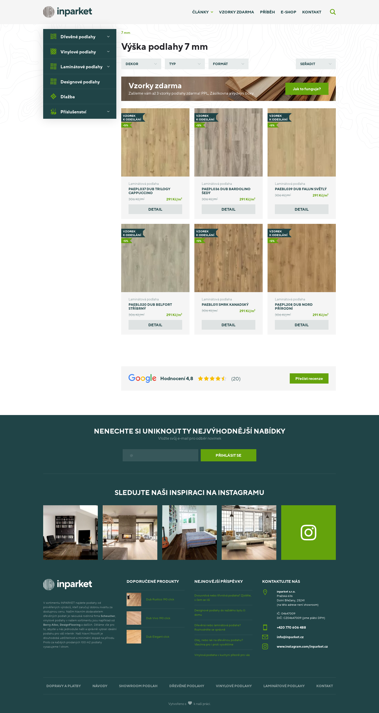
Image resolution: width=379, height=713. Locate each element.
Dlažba (62, 96)
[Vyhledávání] (333, 12)
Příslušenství (81, 111)
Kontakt (311, 12)
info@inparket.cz (290, 637)
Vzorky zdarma (236, 12)
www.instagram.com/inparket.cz (302, 646)
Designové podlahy (75, 81)
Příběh (267, 12)
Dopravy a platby (63, 686)
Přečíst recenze (309, 378)
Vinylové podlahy (81, 51)
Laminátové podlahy (81, 66)
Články (200, 12)
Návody (99, 686)
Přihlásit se (228, 455)
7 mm (125, 32)
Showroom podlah (138, 686)
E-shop (288, 12)
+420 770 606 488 (291, 627)
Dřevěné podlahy (81, 36)
